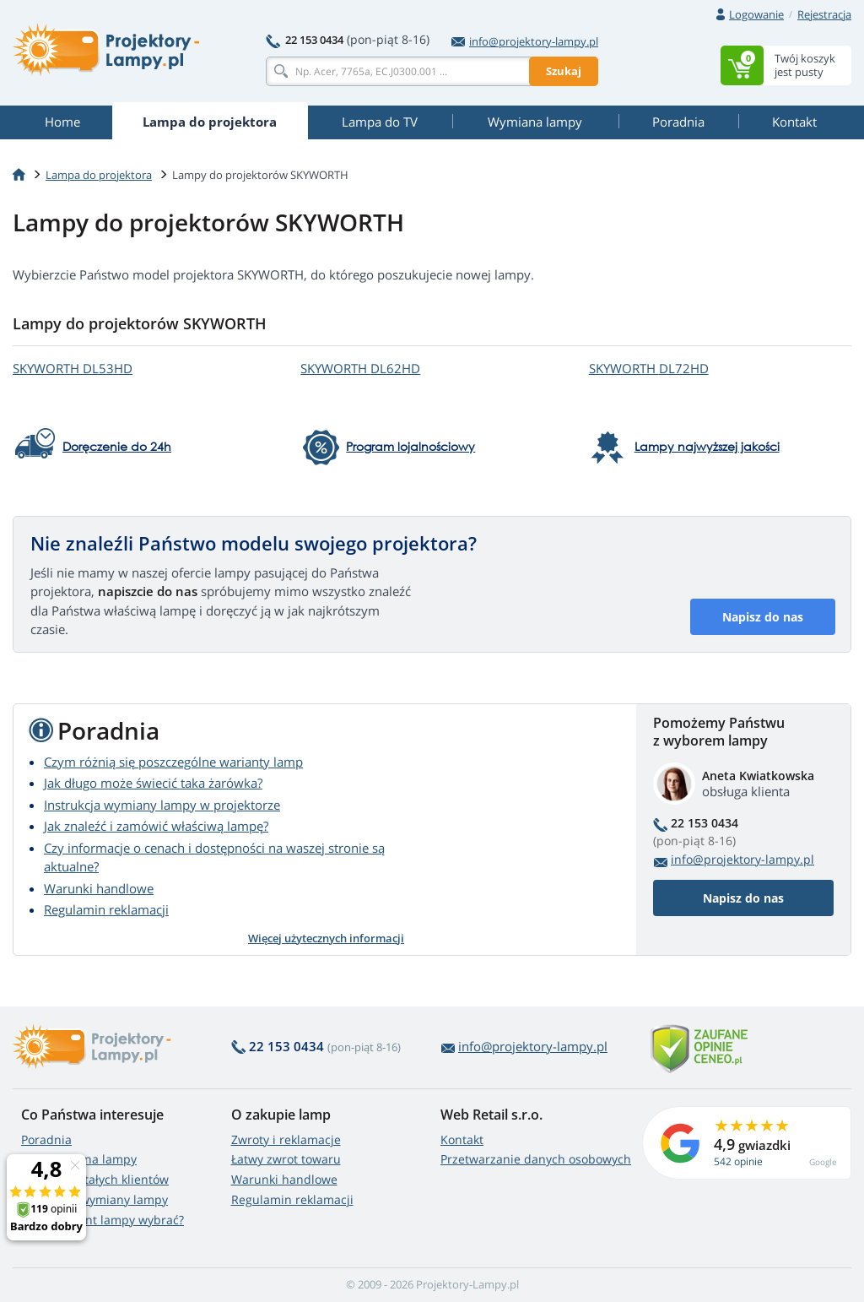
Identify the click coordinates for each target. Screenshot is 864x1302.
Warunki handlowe (99, 888)
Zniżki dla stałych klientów (95, 1179)
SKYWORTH (72, 368)
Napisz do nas (762, 617)
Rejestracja (824, 14)
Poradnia (46, 1139)
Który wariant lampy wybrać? (102, 1220)
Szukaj (563, 71)
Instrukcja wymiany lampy (94, 1199)
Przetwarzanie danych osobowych (535, 1159)
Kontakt (461, 1139)
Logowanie (756, 14)
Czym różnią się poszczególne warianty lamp (173, 761)
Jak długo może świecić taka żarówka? (153, 782)
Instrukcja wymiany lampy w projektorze (162, 804)
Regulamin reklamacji (106, 909)
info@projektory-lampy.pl (524, 41)
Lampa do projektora (99, 174)
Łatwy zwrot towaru (286, 1159)
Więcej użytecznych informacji (326, 938)
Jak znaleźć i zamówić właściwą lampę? (156, 825)
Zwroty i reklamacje (286, 1139)
